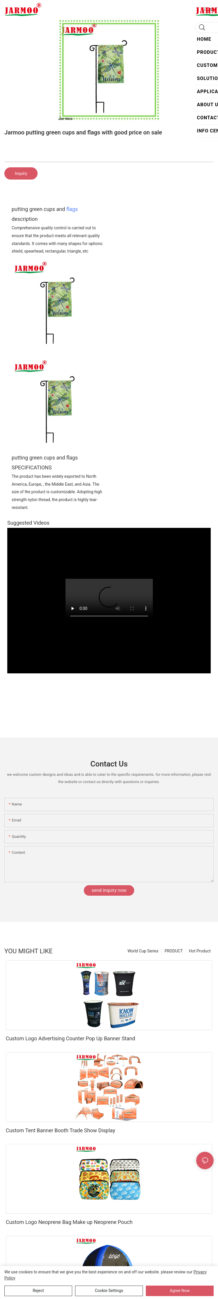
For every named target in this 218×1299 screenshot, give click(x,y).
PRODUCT (173, 951)
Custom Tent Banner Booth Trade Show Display (60, 1130)
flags (72, 209)
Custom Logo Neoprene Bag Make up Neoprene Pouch (69, 1222)
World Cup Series (142, 951)
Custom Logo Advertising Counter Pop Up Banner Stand (70, 1038)
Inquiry (21, 173)
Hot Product (200, 951)
